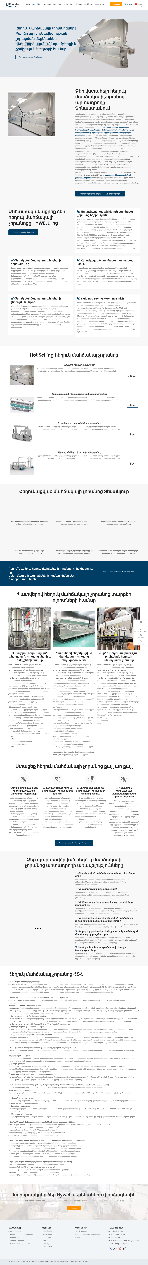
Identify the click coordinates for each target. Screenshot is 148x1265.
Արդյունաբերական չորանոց (21, 1234)
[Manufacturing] (90, 779)
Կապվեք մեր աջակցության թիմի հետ (118, 571)
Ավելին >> (133, 376)
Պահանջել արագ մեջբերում (36, 57)
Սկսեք (74, 1208)
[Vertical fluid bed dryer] (29, 628)
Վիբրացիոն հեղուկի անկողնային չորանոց (79, 452)
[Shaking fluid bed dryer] (118, 628)
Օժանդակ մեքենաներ (19, 1240)
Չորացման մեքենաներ (86, 1237)
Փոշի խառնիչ (15, 1231)
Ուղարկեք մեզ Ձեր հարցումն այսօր (74, 843)
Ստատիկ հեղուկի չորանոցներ (116, 127)
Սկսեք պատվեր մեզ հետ (23, 232)
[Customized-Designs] (57, 779)
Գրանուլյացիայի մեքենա (20, 1237)
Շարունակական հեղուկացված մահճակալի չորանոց (79, 394)
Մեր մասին (47, 1231)
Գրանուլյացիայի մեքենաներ (88, 1234)
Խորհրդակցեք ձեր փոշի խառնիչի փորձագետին (100, 194)
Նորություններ (49, 1237)
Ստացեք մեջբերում (116, 4)
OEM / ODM (47, 1247)
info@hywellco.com (119, 1231)
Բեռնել (45, 1244)
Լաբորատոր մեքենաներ (20, 1244)
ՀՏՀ (44, 1240)
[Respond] (24, 779)
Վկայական (47, 1234)
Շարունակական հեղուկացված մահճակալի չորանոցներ (98, 130)
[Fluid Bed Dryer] (31, 114)
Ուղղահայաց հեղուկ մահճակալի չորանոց (79, 423)
